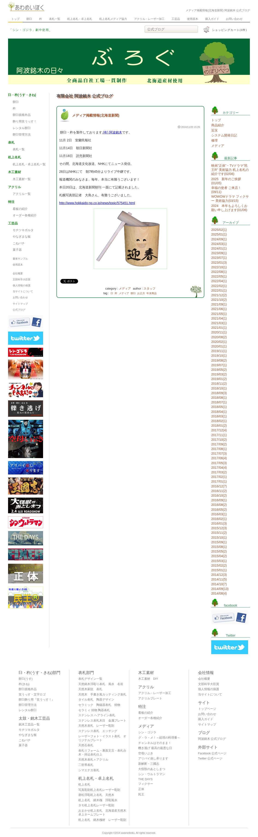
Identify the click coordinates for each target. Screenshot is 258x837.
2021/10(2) (219, 300)
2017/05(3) (219, 463)
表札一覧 (54, 19)
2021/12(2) (219, 295)
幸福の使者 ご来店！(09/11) (226, 190)
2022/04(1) (219, 281)
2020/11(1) (219, 332)
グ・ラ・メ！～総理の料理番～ (159, 737)
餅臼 (29, 19)
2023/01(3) (219, 262)
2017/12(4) (219, 430)
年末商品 (152, 293)
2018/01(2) (219, 425)
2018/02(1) (219, 421)
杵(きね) (24, 684)
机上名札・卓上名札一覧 (29, 164)
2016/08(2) (219, 505)
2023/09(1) (219, 253)
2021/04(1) (219, 318)
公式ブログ (19, 309)
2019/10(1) (219, 355)
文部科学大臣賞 (21, 279)
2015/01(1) (219, 570)
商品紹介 (217, 125)
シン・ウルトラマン (151, 774)
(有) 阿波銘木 (112, 132)
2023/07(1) (219, 258)
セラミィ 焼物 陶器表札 (94, 710)
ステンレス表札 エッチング (97, 731)
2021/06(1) (219, 309)
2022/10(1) (219, 267)
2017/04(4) (219, 467)
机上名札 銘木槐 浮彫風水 (97, 800)
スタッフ (149, 288)
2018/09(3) (219, 393)
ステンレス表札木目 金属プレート (102, 720)
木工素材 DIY (148, 678)
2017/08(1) (219, 449)
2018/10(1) (219, 388)
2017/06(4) (219, 458)
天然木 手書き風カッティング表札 (102, 694)
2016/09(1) (219, 500)
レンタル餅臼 (22, 128)
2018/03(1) (219, 416)
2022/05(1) (219, 276)
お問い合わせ (234, 19)
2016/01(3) (219, 523)
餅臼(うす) (25, 678)
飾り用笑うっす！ (25, 121)
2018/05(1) (219, 407)
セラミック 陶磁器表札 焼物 (99, 705)
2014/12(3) (219, 575)
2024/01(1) (219, 248)
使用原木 (192, 19)
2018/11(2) (219, 383)
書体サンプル (20, 258)
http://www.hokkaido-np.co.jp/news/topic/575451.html (97, 203)
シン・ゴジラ (147, 732)
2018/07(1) (219, 402)
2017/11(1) (219, 435)
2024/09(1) (219, 239)
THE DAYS (145, 779)
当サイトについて (23, 291)
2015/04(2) (219, 556)
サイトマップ (20, 303)
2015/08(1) (219, 547)
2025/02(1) (219, 230)
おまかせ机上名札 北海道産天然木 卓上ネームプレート (103, 812)
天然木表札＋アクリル (93, 759)
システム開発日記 (224, 135)
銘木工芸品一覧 (29, 724)
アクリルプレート (150, 698)
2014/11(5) (219, 579)
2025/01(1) (219, 234)
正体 (141, 789)
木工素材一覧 (22, 179)
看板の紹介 (20, 209)
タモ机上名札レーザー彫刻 (96, 805)
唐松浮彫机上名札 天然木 (96, 795)
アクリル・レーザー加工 (149, 19)
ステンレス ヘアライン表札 (96, 715)
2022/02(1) (219, 286)
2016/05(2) (219, 509)
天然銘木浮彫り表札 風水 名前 (100, 684)
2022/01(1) (219, 290)
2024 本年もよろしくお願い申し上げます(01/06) (229, 208)
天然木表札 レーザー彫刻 (96, 725)
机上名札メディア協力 (113, 19)
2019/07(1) (219, 365)
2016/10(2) (219, 495)
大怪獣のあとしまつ (151, 769)
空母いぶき (145, 753)
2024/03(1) (219, 244)
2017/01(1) (219, 481)
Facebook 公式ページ (212, 753)
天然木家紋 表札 (90, 689)
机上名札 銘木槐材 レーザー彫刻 (102, 820)
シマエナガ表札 (88, 770)
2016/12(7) (219, 486)
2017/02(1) (219, 477)
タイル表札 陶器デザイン (96, 699)
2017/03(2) (219, 472)
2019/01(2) (219, 379)
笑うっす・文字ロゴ (32, 694)
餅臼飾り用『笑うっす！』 (37, 699)
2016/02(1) (219, 519)
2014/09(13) (220, 589)
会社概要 (18, 273)
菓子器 (17, 249)
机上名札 (84, 784)
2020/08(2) (219, 337)
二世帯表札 (85, 765)
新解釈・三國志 (148, 763)
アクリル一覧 (22, 194)
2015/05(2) (219, 551)
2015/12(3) (219, 528)
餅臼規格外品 (22, 115)
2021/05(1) (219, 314)
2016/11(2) (219, 491)
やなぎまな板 (22, 236)
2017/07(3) (219, 453)
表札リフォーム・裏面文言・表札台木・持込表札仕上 (102, 752)
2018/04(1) (219, 412)
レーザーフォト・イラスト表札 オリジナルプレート (102, 738)
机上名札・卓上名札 (79, 19)
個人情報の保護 (21, 285)
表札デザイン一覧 (90, 678)
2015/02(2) (219, 565)
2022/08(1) (219, 272)
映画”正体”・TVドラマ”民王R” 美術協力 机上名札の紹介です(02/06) (230, 170)
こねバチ (19, 243)
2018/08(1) (219, 397)
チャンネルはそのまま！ (154, 743)
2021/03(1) (219, 323)
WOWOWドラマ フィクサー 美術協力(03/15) (230, 198)
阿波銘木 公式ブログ (212, 738)
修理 (214, 140)
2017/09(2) (219, 444)
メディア (125, 288)
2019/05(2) (219, 370)
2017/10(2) (219, 439)
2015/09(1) (219, 542)
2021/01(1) (219, 327)
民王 (141, 794)
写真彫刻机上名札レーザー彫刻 (99, 790)
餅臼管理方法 (22, 134)
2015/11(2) (219, 533)
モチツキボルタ (23, 230)
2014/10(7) (219, 584)
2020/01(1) (219, 346)
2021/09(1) (219, 304)
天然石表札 (85, 745)
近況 (214, 130)
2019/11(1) (219, 351)
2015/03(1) (219, 561)
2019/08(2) (219, 360)
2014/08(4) (219, 593)
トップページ (207, 708)
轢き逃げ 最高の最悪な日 (155, 748)
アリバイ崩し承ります (153, 758)
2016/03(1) (219, 514)
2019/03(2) (219, 374)
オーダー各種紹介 (25, 215)
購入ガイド (212, 19)
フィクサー (145, 784)
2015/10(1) (219, 537)
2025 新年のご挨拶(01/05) (226, 181)
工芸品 (176, 19)
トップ (15, 19)
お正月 (141, 293)
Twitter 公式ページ (210, 758)
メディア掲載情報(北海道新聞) (95, 115)
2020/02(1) (219, 342)
